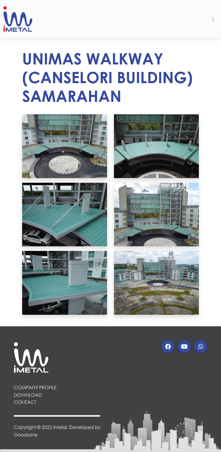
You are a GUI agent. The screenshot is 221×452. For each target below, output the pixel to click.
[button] (167, 346)
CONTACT (25, 402)
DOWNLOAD (28, 395)
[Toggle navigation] (213, 19)
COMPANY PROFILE (35, 387)
